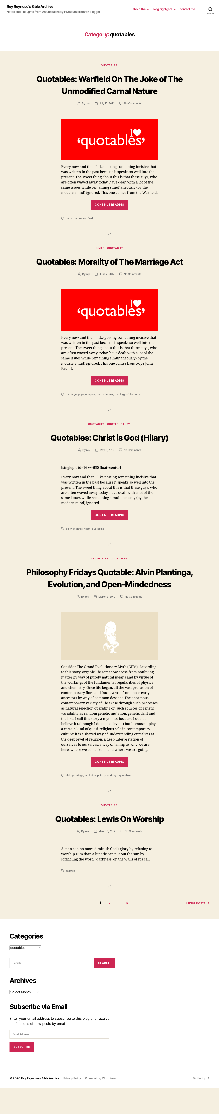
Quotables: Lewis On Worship (109, 845)
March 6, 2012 (107, 858)
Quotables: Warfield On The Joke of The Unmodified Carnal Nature (109, 84)
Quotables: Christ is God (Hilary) (109, 450)
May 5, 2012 (106, 464)
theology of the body (129, 407)
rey (87, 104)
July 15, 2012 (107, 104)
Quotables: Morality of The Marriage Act (109, 268)
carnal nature (74, 219)
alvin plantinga (74, 802)
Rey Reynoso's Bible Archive (32, 7)
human (99, 249)
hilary (87, 542)
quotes (113, 437)
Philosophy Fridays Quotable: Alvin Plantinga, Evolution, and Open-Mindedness (109, 598)
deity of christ (74, 542)
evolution (90, 802)
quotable (103, 407)
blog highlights (162, 9)
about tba (139, 9)
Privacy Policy (75, 1104)
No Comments (133, 104)
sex (112, 407)
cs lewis (71, 898)
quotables (109, 66)
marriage (71, 407)
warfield (88, 219)
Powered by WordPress (105, 1104)
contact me (187, 9)
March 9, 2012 (107, 623)
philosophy (99, 573)
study (127, 437)
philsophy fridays (108, 802)
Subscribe (22, 1073)
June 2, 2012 (107, 287)
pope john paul (87, 407)
